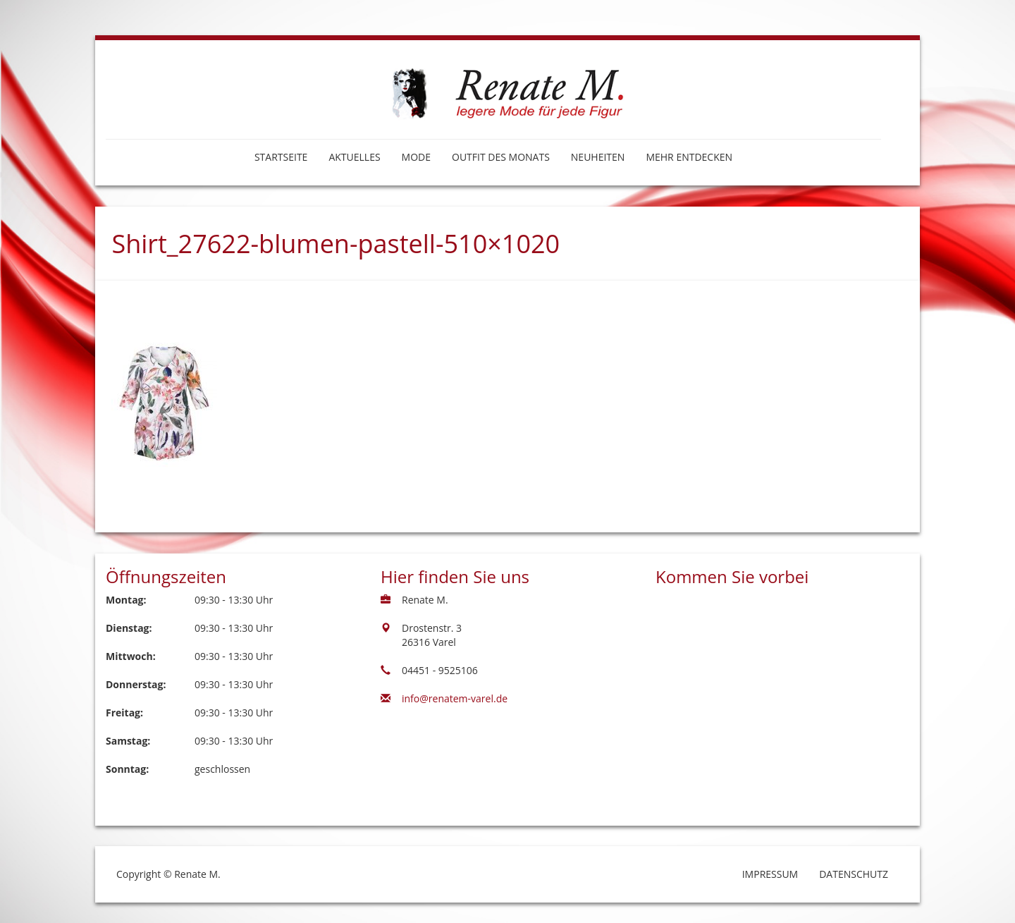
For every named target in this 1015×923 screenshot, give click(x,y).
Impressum (770, 874)
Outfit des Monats (501, 157)
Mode (416, 157)
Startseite (280, 157)
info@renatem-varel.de (455, 698)
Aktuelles (354, 157)
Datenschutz (853, 874)
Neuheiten (598, 157)
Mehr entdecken (689, 157)
